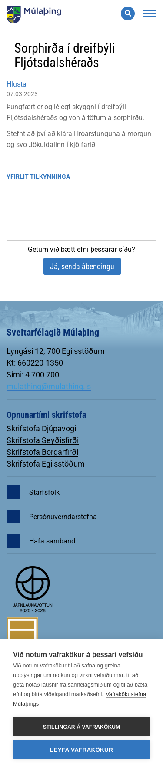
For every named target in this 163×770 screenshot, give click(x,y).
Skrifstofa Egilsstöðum (46, 463)
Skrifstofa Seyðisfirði (43, 440)
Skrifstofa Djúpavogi (41, 428)
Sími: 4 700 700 (33, 374)
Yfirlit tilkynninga (38, 176)
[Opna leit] (128, 13)
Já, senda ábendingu (82, 266)
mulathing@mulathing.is (49, 386)
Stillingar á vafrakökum (81, 727)
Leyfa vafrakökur (81, 750)
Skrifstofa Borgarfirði (42, 452)
